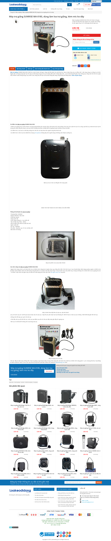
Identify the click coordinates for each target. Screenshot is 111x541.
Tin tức (68, 9)
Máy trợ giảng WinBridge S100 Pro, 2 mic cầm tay (21, 406)
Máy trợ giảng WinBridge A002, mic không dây (20, 428)
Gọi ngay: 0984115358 (86, 48)
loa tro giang (17, 382)
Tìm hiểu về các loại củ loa (40, 499)
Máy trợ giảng (18, 12)
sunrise (22, 382)
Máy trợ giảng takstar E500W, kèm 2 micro (90, 451)
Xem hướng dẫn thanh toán (42, 68)
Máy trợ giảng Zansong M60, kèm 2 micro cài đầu (20, 474)
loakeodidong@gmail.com (88, 502)
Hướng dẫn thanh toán (84, 1)
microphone (38, 132)
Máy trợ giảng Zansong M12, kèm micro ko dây (67, 474)
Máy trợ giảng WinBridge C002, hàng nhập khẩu (44, 428)
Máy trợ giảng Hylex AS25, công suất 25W (67, 451)
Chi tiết (12, 68)
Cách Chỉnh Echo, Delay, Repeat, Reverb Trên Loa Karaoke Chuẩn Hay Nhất (67, 498)
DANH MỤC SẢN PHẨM (17, 9)
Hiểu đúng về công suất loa (64, 495)
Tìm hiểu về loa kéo (39, 495)
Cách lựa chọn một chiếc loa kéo (42, 502)
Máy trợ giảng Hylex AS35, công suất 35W (44, 451)
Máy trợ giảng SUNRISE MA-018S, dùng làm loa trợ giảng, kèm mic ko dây (38, 12)
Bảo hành (90, 9)
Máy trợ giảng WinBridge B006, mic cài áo (44, 406)
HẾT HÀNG (86, 35)
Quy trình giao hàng (79, 9)
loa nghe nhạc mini (56, 272)
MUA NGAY (49, 371)
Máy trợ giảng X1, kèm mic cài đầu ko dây (90, 474)
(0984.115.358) (85, 500)
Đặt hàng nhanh (21, 68)
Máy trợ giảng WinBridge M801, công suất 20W (90, 406)
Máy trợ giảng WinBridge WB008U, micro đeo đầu (67, 406)
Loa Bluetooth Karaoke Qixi (41, 493)
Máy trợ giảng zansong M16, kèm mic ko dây (44, 474)
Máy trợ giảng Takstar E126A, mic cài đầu (90, 428)
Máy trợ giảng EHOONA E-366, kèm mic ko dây (20, 451)
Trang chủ (12, 12)
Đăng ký (96, 42)
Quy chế (76, 1)
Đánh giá (30, 68)
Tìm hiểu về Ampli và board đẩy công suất (44, 497)
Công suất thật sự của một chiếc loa (66, 493)
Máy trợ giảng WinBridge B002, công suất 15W (67, 428)
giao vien (11, 382)
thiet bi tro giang (28, 382)
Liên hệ (45, 9)
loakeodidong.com (60, 362)
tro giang (35, 382)
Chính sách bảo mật (58, 1)
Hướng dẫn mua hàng (68, 1)
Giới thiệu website (34, 9)
